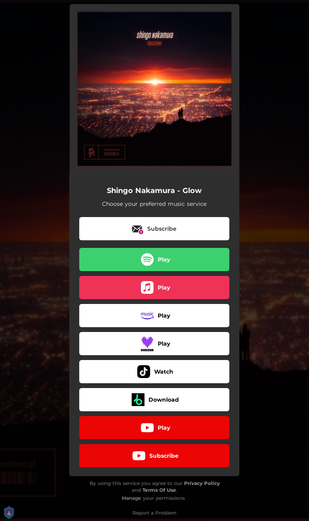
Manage (131, 498)
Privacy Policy (202, 483)
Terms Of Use (159, 490)
